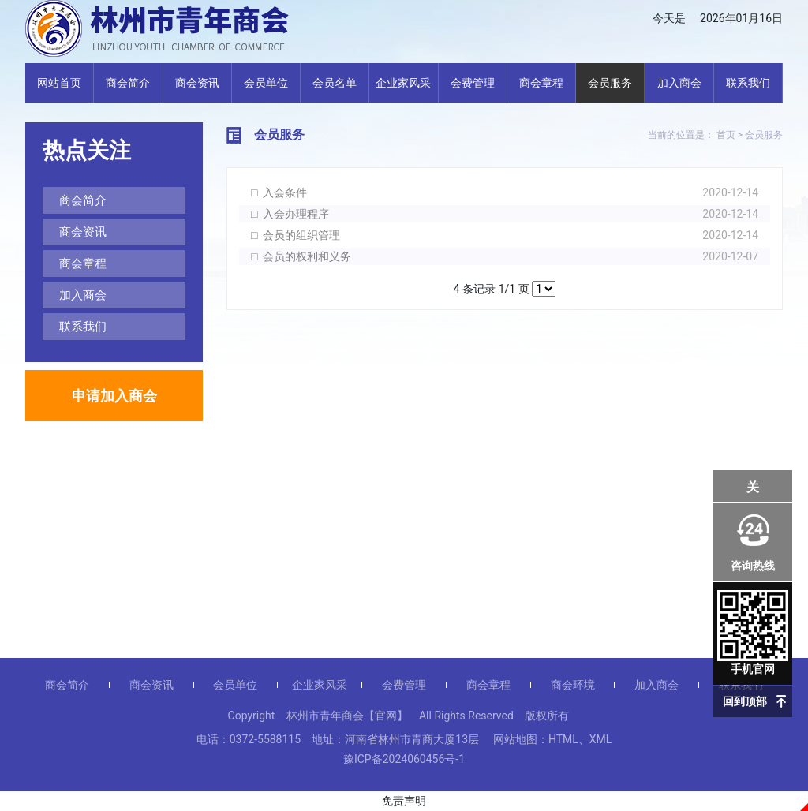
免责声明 (404, 800)
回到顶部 (745, 701)
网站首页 (59, 83)
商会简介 (128, 83)
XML (600, 739)
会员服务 (610, 83)
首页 (725, 134)
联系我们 (748, 83)
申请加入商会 (114, 395)
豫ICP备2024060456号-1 (404, 759)
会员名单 (334, 83)
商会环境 (573, 685)
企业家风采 (403, 83)
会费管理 (473, 83)
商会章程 (541, 83)
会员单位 (266, 83)
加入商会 (679, 83)
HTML (563, 739)
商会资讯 (197, 83)
